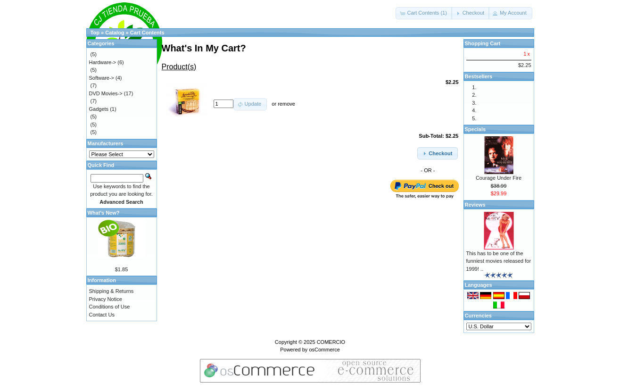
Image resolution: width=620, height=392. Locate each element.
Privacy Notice (105, 299)
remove (286, 104)
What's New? (104, 213)
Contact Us (102, 314)
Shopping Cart (483, 43)
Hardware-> (102, 62)
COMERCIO (331, 342)
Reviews (475, 205)
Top (95, 32)
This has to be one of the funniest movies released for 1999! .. (498, 261)
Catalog (114, 32)
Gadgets (99, 109)
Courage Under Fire (498, 178)
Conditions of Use (109, 306)
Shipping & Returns (111, 291)
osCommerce (324, 349)
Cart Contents (147, 32)
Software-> (102, 78)
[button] (424, 13)
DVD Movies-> (106, 93)
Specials (475, 129)
